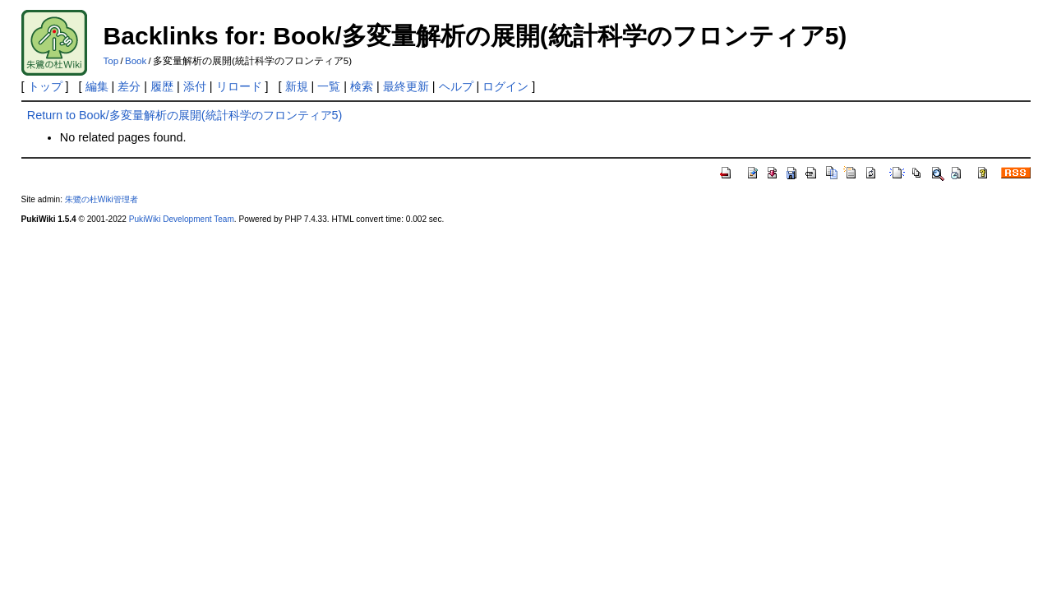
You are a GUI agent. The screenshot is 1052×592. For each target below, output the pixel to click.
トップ (45, 86)
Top (111, 61)
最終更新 (406, 86)
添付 (194, 86)
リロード (239, 86)
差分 (129, 86)
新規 (296, 86)
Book (135, 61)
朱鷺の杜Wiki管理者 (101, 199)
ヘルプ (456, 86)
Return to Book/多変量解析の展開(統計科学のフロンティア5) (185, 115)
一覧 (328, 86)
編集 (96, 86)
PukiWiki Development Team (181, 219)
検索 (361, 86)
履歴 (161, 86)
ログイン (505, 86)
